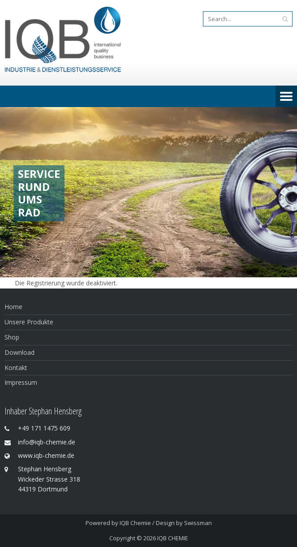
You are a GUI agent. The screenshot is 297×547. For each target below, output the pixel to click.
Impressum (20, 382)
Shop (11, 337)
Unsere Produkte (28, 322)
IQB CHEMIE (172, 538)
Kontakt (15, 367)
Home (13, 306)
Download (19, 352)
